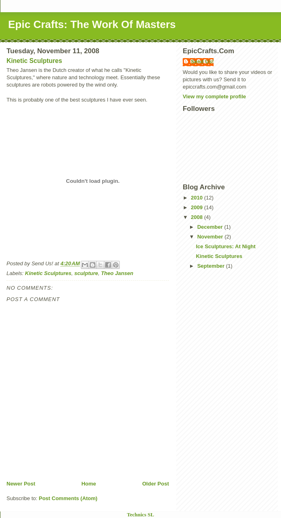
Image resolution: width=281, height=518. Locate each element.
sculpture (86, 273)
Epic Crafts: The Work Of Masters (92, 24)
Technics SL (140, 514)
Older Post (155, 484)
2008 (197, 217)
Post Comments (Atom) (68, 498)
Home (88, 484)
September (211, 266)
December (210, 227)
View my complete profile (214, 96)
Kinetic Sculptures (34, 60)
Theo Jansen (117, 273)
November (211, 237)
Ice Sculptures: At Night (225, 246)
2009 (197, 207)
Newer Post (20, 484)
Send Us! (202, 62)
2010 (197, 198)
